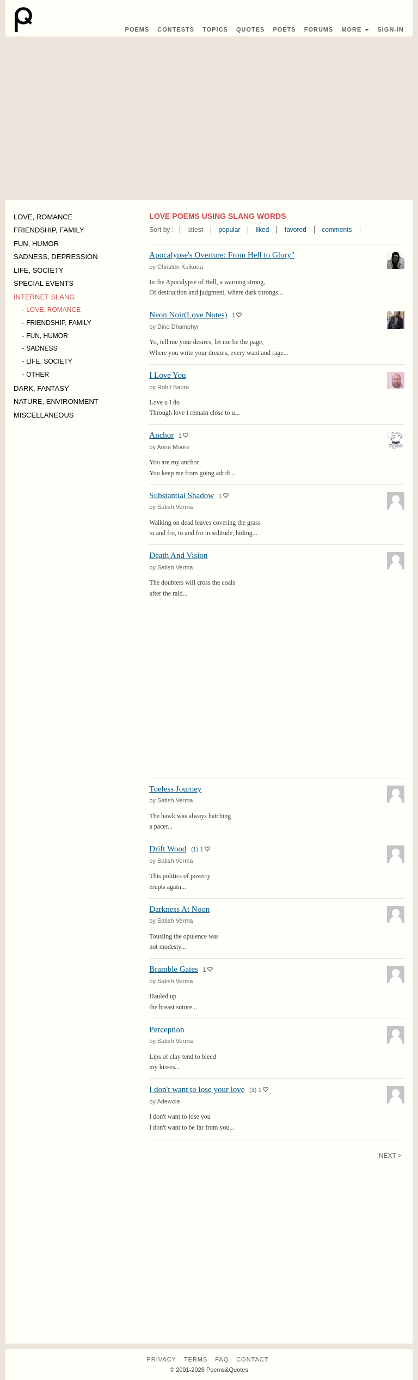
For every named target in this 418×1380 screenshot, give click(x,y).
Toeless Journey (175, 788)
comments (337, 230)
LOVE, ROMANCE (43, 217)
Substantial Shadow (181, 495)
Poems (137, 29)
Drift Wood (167, 848)
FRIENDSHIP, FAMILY (49, 230)
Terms (196, 1359)
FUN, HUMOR (36, 244)
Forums (319, 29)
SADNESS (41, 348)
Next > (390, 1156)
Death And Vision (178, 555)
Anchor (161, 435)
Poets (284, 29)
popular (229, 230)
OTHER (37, 374)
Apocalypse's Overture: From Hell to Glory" (221, 254)
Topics (215, 29)
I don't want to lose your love (196, 1089)
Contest (175, 29)
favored (295, 230)
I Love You (167, 375)
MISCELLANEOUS (44, 415)
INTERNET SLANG (44, 297)
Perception (166, 1029)
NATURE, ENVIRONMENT (56, 401)
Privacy (161, 1359)
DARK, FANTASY (41, 388)
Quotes (250, 29)
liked (262, 230)
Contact (252, 1359)
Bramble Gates (173, 969)
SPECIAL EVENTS (43, 283)
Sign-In (390, 29)
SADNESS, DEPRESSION (56, 257)
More (355, 29)
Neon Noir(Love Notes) (188, 314)
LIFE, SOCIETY (39, 270)
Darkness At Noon (179, 909)
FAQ (222, 1359)
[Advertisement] (209, 118)
